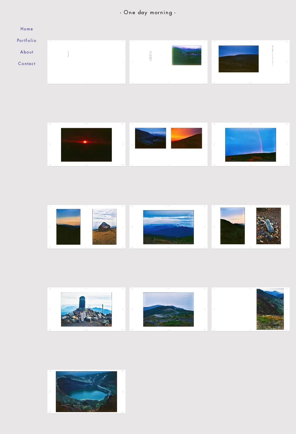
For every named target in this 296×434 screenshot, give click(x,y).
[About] (26, 52)
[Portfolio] (26, 40)
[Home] (26, 29)
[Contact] (26, 63)
